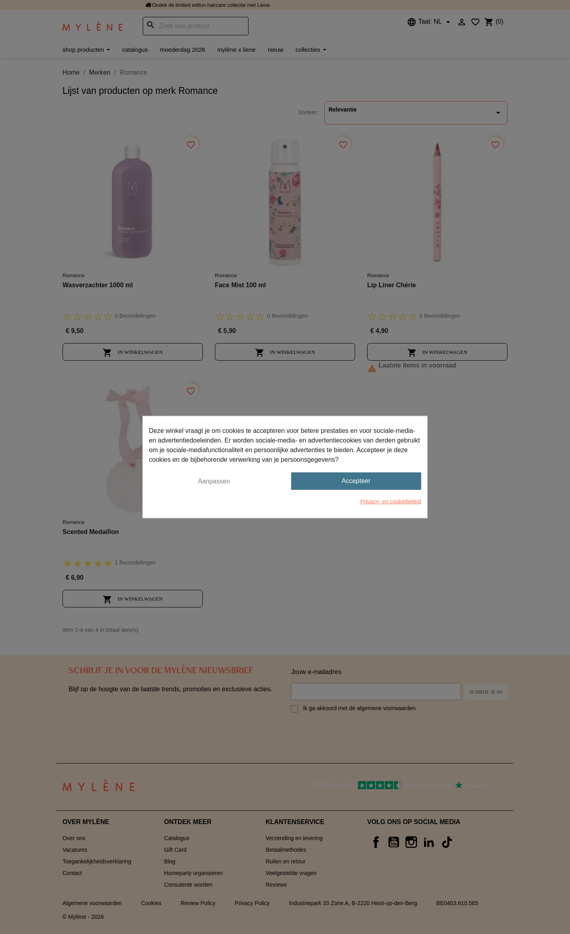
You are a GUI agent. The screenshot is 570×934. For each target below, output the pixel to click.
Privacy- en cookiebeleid (390, 501)
